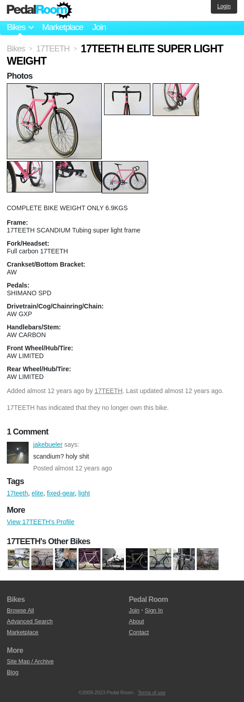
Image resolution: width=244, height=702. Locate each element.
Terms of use (151, 692)
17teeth (17, 493)
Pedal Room (39, 10)
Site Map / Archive (30, 661)
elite (38, 493)
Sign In (154, 610)
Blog (13, 672)
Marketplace (62, 27)
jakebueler (18, 453)
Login (223, 6)
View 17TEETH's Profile (41, 521)
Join (99, 27)
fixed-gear (61, 493)
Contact (139, 632)
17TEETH (108, 390)
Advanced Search (30, 621)
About (136, 621)
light (84, 493)
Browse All (20, 610)
